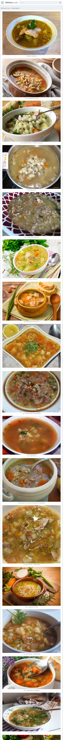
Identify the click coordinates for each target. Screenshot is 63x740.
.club (11, 2)
